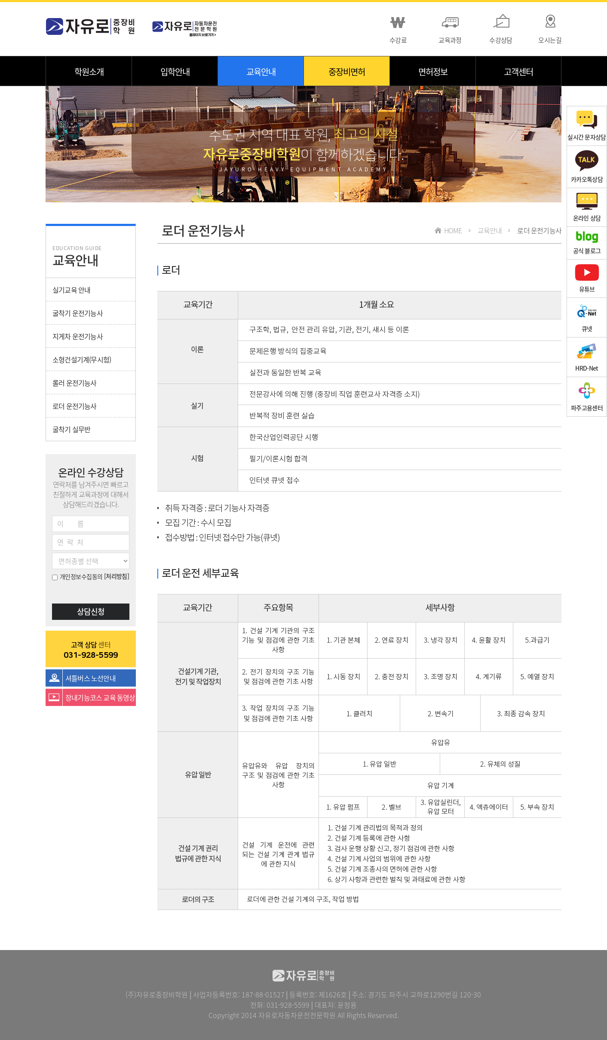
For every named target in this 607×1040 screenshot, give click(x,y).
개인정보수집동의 (77, 576)
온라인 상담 (587, 207)
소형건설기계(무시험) (81, 359)
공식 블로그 (587, 243)
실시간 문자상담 (586, 126)
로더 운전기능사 (74, 406)
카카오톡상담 (587, 166)
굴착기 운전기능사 (77, 313)
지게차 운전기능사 (77, 336)
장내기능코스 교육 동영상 (100, 697)
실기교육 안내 (71, 290)
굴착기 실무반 (71, 429)
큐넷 (586, 317)
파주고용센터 (587, 396)
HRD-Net (586, 357)
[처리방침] (116, 576)
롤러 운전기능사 (74, 383)
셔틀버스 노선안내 (90, 678)
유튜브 (587, 278)
